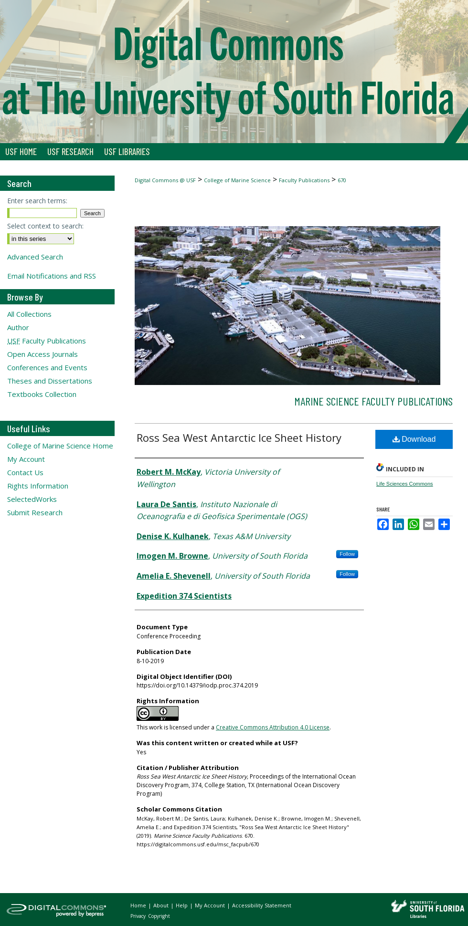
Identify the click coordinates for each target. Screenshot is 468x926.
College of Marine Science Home (60, 445)
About (161, 905)
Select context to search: (45, 225)
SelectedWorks (32, 499)
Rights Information (37, 485)
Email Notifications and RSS (51, 276)
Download (414, 439)
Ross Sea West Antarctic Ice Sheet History (239, 437)
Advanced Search (35, 256)
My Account (26, 459)
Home (139, 905)
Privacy (138, 916)
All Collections (29, 314)
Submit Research (35, 512)
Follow (347, 554)
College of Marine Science (237, 180)
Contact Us (25, 472)
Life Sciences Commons (404, 484)
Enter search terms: (37, 200)
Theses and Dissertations (49, 380)
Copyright (159, 916)
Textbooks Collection (41, 394)
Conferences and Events (47, 367)
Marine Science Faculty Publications (373, 401)
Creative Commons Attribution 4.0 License (273, 727)
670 (342, 180)
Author (18, 327)
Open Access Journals (42, 354)
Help (182, 905)
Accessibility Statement (261, 905)
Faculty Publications (304, 180)
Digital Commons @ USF (165, 180)
